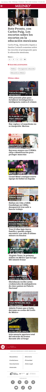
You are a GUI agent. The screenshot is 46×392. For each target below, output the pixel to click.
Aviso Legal (29, 364)
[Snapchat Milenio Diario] (30, 388)
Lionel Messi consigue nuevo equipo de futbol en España (22, 177)
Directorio (28, 357)
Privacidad (28, 360)
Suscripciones (14, 364)
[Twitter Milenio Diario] (20, 382)
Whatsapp (15, 2)
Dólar (10, 2)
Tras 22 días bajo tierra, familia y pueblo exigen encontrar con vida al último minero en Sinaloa (22, 232)
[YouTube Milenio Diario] (16, 388)
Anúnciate (13, 367)
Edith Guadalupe (33, 2)
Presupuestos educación (26, 69)
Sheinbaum (21, 2)
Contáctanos (14, 360)
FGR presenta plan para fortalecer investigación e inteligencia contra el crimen (22, 99)
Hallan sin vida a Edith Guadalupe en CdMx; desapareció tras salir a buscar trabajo (20, 206)
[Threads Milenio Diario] (33, 382)
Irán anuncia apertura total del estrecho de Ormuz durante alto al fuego (22, 336)
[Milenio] (23, 6)
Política (13, 69)
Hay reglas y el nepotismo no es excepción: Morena (22, 125)
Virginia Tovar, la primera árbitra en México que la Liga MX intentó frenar (22, 257)
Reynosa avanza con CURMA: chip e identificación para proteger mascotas (22, 152)
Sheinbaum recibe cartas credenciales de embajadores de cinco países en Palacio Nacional (22, 284)
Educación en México (18, 73)
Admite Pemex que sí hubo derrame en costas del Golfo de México (22, 310)
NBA (26, 2)
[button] (1, 6)
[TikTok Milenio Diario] (23, 388)
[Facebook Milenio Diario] (13, 382)
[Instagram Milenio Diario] (26, 382)
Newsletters (14, 357)
